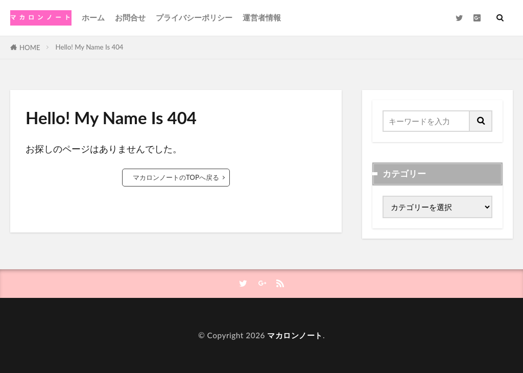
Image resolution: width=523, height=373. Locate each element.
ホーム (93, 17)
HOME (29, 47)
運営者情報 (262, 17)
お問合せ (130, 17)
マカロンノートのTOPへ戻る (176, 177)
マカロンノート (295, 335)
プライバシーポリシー (194, 17)
